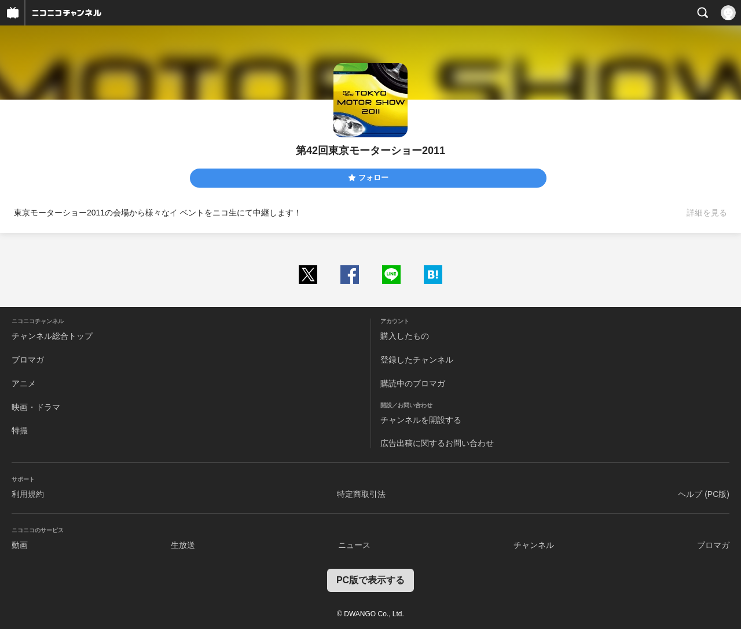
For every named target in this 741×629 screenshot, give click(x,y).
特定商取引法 (361, 494)
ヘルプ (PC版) (703, 494)
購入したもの (404, 336)
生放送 (183, 545)
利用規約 (28, 494)
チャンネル (533, 545)
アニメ (24, 383)
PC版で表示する (370, 580)
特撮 (20, 430)
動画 (20, 545)
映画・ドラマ (36, 407)
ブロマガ (28, 359)
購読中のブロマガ (412, 383)
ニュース (354, 545)
